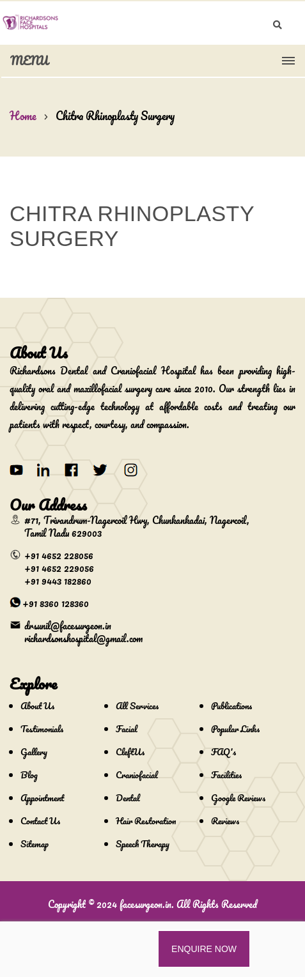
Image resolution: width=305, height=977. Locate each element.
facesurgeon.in (145, 904)
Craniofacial (137, 774)
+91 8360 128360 (55, 603)
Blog (29, 774)
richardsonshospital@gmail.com (83, 638)
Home (23, 116)
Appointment (42, 797)
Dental (128, 797)
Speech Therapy (142, 843)
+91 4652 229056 (59, 568)
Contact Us (40, 820)
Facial (126, 728)
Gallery (33, 751)
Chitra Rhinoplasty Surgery (115, 116)
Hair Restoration (146, 820)
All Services (137, 705)
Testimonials (41, 728)
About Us (37, 705)
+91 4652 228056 (58, 555)
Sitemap (34, 843)
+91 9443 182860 (57, 581)
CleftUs (130, 751)
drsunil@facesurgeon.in (67, 625)
